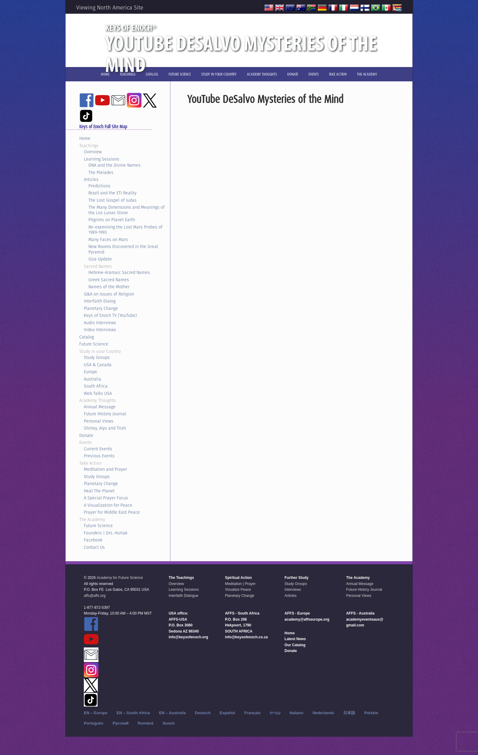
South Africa (96, 386)
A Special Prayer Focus (106, 498)
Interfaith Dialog (100, 301)
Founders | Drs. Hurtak (105, 533)
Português (93, 723)
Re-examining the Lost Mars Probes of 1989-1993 (125, 230)
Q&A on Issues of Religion (109, 294)
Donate (86, 435)
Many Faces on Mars (108, 239)
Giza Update (100, 259)
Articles (91, 179)
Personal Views (98, 421)
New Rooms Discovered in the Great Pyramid (123, 249)
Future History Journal (105, 414)
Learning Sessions (101, 159)
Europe (90, 372)
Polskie (371, 713)
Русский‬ (120, 723)
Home (85, 138)
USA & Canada (98, 365)
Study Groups (97, 357)
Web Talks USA (98, 393)
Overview (93, 152)
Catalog (86, 337)
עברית (275, 713)
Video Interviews (100, 330)
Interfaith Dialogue (183, 596)
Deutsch (202, 713)
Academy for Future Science (120, 578)
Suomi (168, 723)
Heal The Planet (99, 491)
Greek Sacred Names (108, 280)
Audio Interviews (100, 323)
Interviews (292, 589)
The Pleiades (100, 172)
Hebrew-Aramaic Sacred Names (119, 272)
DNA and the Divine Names (114, 165)
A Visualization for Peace (108, 505)
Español (227, 713)
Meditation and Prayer (105, 469)
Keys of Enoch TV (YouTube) (110, 315)
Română (145, 723)
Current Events (98, 449)
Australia (92, 379)
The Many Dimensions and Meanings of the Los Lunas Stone (126, 210)
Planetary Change (101, 308)
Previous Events (99, 456)
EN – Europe (95, 713)
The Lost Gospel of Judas (112, 200)
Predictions (99, 186)
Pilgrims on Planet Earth (111, 220)
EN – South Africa (133, 713)
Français (252, 713)
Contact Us (94, 547)
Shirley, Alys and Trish (105, 428)
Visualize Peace (238, 589)
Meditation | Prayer (240, 584)
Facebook (93, 540)
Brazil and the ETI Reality (112, 193)
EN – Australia (172, 713)
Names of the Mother (109, 287)
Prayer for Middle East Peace (112, 512)
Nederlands (323, 713)
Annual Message (100, 407)
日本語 (349, 713)
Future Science (93, 344)
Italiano (297, 713)
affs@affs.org (94, 596)
